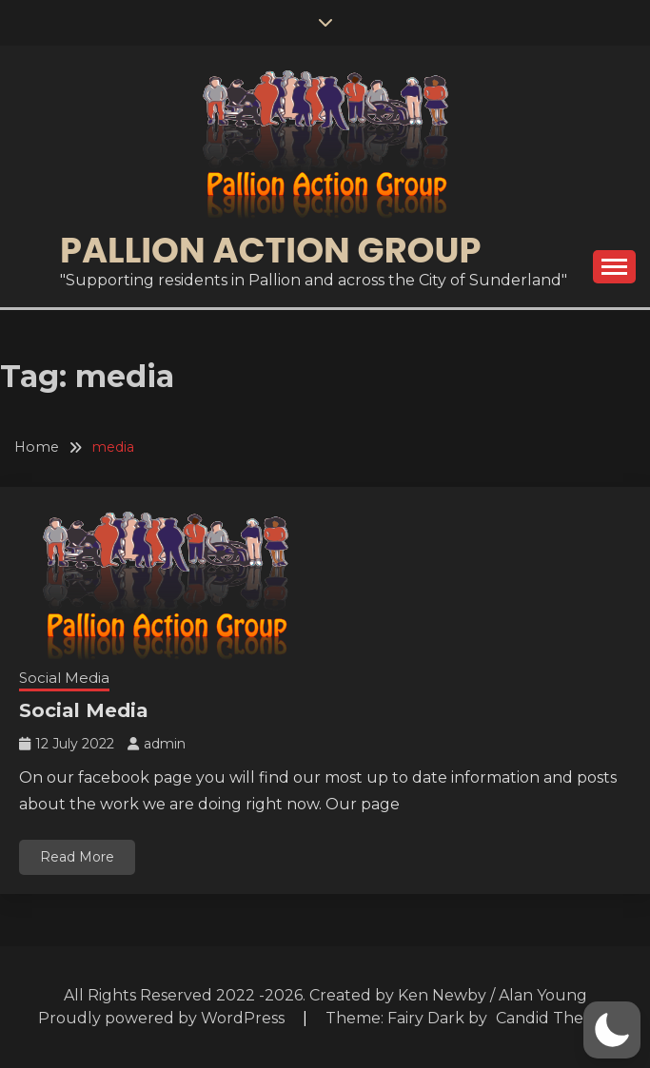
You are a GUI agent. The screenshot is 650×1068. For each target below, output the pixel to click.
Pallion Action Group (270, 250)
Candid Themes (555, 1018)
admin (165, 743)
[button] (611, 1029)
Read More (77, 856)
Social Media (64, 678)
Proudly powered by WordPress (163, 1018)
